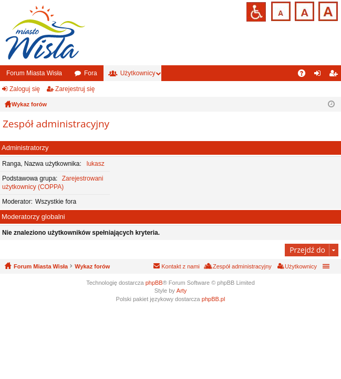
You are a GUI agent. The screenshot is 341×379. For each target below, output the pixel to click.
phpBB (154, 283)
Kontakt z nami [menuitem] (180, 266)
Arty (182, 290)
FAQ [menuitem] (305, 75)
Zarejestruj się (75, 89)
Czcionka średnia (303, 10)
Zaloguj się (24, 89)
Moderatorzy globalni (33, 217)
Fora (90, 73)
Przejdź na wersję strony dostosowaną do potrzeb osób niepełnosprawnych (256, 12)
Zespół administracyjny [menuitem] (242, 266)
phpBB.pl (213, 299)
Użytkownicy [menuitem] (301, 266)
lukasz (96, 163)
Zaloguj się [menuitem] (319, 75)
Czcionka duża (327, 10)
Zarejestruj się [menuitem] (335, 75)
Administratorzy (25, 148)
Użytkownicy (138, 73)
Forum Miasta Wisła (34, 73)
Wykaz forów (92, 266)
